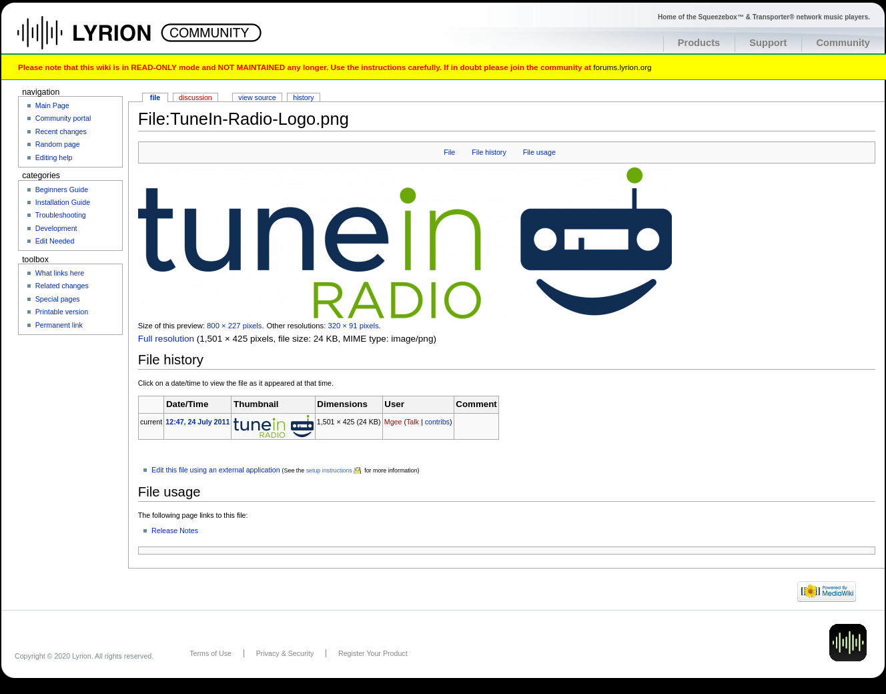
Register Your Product (373, 653)
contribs (437, 422)
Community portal (63, 118)
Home (98, 39)
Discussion (195, 97)
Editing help (54, 157)
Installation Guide (62, 202)
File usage (539, 152)
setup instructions (329, 470)
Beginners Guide (61, 190)
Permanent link (59, 325)
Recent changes (61, 131)
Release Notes (174, 531)
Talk (412, 422)
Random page (57, 144)
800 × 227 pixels (234, 326)
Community (843, 42)
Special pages (57, 299)
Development (56, 228)
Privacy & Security (285, 653)
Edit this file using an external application (215, 470)
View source (257, 97)
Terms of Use (210, 653)
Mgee (393, 422)
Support (768, 42)
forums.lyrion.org (622, 67)
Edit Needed (55, 241)
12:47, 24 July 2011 (197, 422)
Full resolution (166, 339)
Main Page (52, 105)
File (449, 152)
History (303, 97)
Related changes (62, 286)
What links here (59, 273)
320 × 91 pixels (353, 326)
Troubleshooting (60, 215)
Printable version (61, 312)
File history (489, 152)
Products (699, 42)
